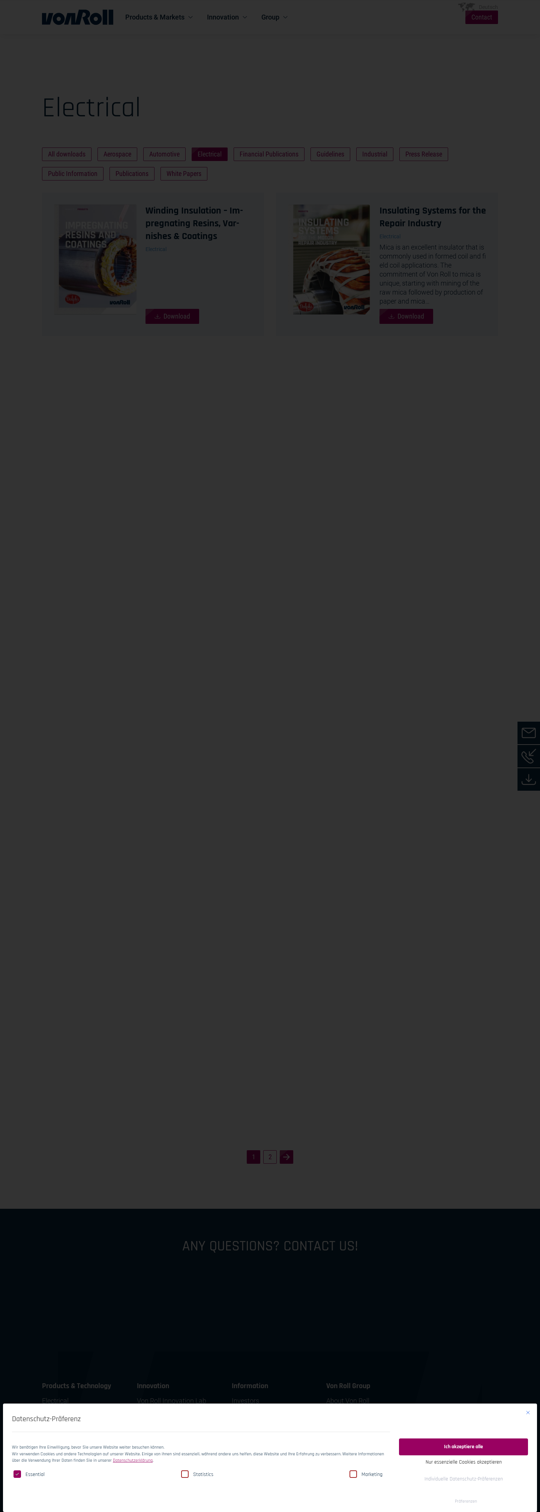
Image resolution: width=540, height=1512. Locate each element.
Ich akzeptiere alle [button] (463, 1440)
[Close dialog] (528, 1406)
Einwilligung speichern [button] (463, 1420)
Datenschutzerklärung (133, 1454)
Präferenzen (466, 1494)
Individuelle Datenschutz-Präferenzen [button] (463, 1472)
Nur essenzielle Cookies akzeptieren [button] (464, 1455)
